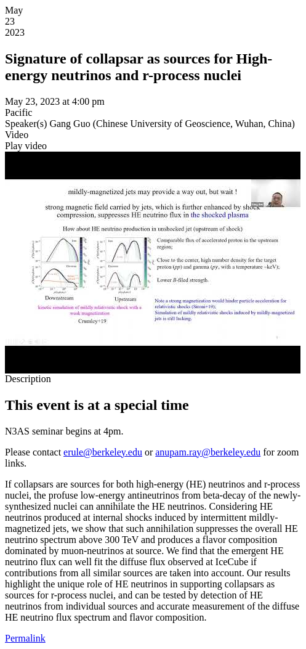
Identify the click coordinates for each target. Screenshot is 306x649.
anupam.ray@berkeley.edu (207, 452)
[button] (26, 146)
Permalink (25, 638)
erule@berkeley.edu (102, 452)
